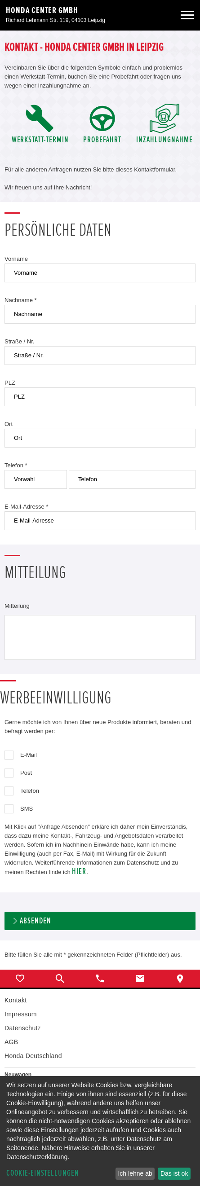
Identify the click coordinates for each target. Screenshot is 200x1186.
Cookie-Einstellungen (42, 1173)
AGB (11, 1041)
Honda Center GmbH (42, 10)
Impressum (20, 1014)
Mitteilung (17, 605)
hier (79, 871)
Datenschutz (22, 1028)
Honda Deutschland (33, 1055)
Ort (8, 424)
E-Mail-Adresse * (26, 506)
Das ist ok (174, 1173)
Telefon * (15, 465)
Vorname (16, 258)
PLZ (9, 382)
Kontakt (15, 1000)
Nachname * (20, 300)
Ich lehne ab (135, 1173)
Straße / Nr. (19, 341)
